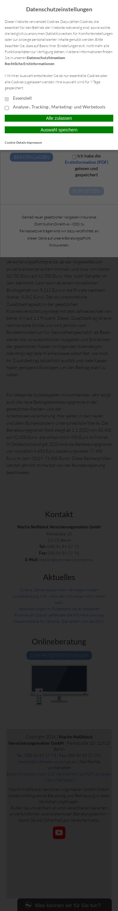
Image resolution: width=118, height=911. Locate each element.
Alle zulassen (59, 118)
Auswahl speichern (59, 129)
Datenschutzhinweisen (46, 57)
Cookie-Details (15, 142)
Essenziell (18, 98)
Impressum (34, 142)
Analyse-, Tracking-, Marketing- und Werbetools (55, 107)
